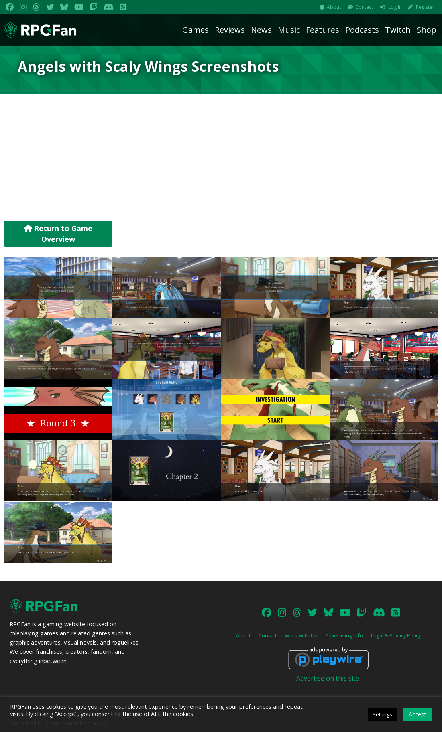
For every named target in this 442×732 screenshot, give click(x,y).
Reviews (230, 29)
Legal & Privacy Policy (396, 635)
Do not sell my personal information (58, 723)
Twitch (398, 29)
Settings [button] (382, 714)
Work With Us (301, 635)
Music (289, 29)
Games (195, 29)
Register (425, 7)
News (261, 29)
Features (322, 29)
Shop (426, 29)
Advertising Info (344, 635)
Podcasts (362, 29)
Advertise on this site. (328, 678)
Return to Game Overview (58, 233)
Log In (395, 7)
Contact (364, 7)
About (334, 7)
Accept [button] (417, 714)
